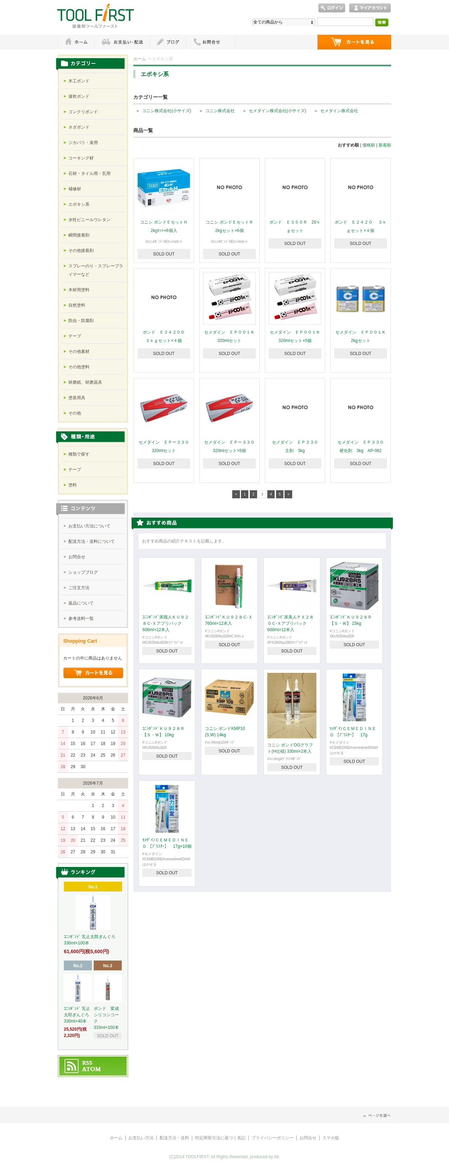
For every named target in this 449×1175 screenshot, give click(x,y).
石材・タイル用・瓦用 (89, 173)
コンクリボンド (83, 111)
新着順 (384, 145)
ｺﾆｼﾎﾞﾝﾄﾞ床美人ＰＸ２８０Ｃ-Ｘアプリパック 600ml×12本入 (290, 623)
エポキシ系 (78, 204)
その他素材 (78, 351)
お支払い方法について (89, 526)
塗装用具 (76, 397)
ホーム (76, 42)
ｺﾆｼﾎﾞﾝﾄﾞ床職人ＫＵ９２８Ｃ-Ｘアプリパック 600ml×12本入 (165, 623)
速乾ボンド (78, 96)
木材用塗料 (78, 289)
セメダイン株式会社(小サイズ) (277, 110)
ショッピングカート (354, 42)
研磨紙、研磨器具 (85, 382)
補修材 (74, 188)
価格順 (368, 145)
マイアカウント (370, 8)
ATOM (92, 1069)
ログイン (332, 8)
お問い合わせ (211, 42)
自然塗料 (76, 305)
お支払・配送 (122, 42)
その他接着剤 (81, 250)
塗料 (72, 485)
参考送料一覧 (81, 618)
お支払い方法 (141, 1137)
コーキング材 (81, 158)
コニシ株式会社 (220, 110)
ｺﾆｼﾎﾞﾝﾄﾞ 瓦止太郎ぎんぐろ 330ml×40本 (78, 1015)
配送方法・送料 (174, 1137)
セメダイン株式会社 (339, 110)
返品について (81, 603)
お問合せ (76, 556)
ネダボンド (78, 127)
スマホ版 (330, 1137)
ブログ (168, 42)
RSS (87, 1063)
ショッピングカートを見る (93, 673)
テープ (74, 336)
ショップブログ (83, 572)
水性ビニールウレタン (89, 219)
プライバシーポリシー (273, 1137)
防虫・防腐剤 (81, 320)
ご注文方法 (78, 587)
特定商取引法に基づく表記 (220, 1137)
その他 (74, 413)
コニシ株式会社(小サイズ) (166, 110)
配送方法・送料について (91, 541)
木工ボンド (78, 80)
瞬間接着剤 (78, 235)
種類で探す (78, 454)
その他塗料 (78, 366)
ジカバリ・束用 (83, 142)
